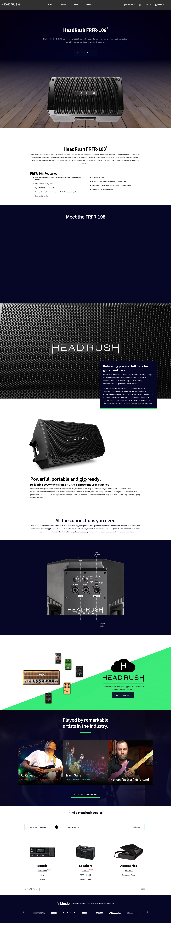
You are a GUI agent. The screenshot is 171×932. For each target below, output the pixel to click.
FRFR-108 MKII (85, 864)
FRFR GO (87, 860)
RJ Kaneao (28, 765)
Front (77, 126)
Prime (42, 869)
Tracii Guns (73, 765)
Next (156, 752)
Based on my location (37, 817)
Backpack (129, 860)
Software (62, 5)
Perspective (85, 126)
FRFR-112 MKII (85, 869)
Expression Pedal (128, 864)
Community (129, 5)
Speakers (74, 5)
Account (160, 5)
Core (42, 864)
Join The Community (123, 685)
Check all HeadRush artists (85, 784)
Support (144, 5)
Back (94, 126)
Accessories (88, 5)
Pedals (51, 5)
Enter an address (73, 817)
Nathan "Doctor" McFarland (129, 769)
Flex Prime (44, 860)
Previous (14, 752)
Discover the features (85, 53)
